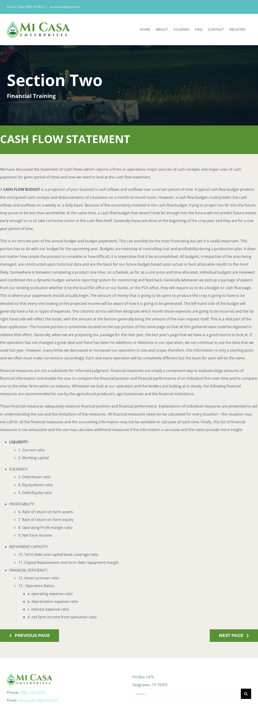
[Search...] (186, 674)
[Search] (246, 674)
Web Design (162, 704)
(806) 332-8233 (32, 672)
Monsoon (181, 704)
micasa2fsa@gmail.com (64, 7)
